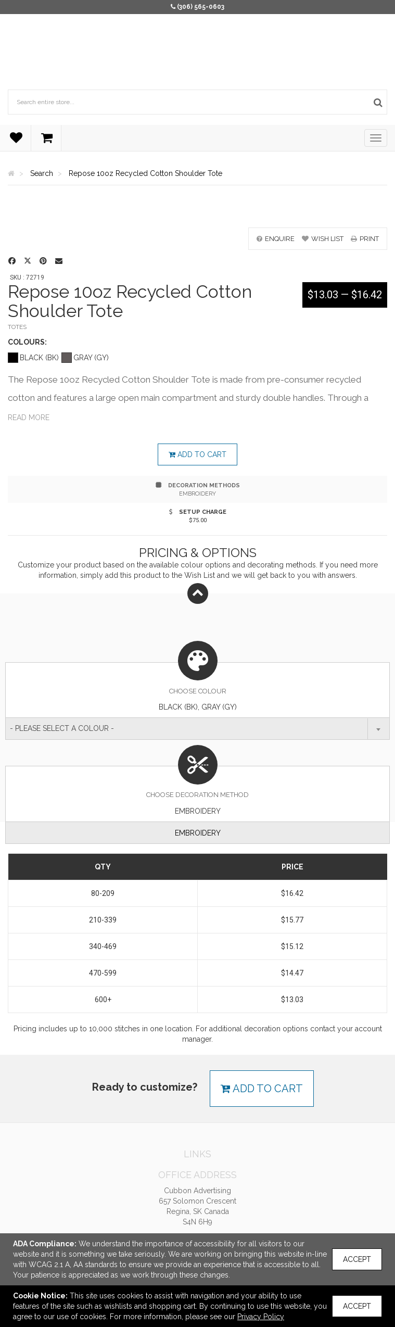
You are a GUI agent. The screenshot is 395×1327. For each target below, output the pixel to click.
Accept (357, 1259)
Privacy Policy (260, 1316)
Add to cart (197, 454)
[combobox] (197, 728)
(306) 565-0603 (200, 6)
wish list (322, 239)
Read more (28, 417)
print (365, 239)
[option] (197, 211)
